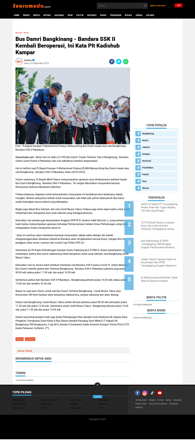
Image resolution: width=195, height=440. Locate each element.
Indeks (26, 15)
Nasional (59, 15)
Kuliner (150, 15)
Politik (80, 15)
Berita (36, 15)
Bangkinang (148, 133)
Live (178, 6)
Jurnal (139, 15)
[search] (122, 6)
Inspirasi (92, 15)
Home (16, 15)
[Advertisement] (156, 74)
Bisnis (103, 15)
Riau (144, 181)
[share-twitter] (118, 61)
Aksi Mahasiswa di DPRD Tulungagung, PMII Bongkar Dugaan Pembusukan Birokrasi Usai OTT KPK (159, 239)
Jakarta (146, 147)
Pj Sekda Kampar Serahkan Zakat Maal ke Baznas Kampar (158, 270)
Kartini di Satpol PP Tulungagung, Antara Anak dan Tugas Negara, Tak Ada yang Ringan (159, 207)
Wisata (128, 15)
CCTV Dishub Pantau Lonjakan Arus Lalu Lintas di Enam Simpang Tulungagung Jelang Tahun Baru (160, 223)
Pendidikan (115, 15)
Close (98, 397)
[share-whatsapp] (125, 61)
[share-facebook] (112, 61)
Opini (70, 15)
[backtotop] (97, 386)
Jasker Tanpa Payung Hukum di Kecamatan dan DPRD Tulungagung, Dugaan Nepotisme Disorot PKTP (160, 254)
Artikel (47, 15)
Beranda (20, 32)
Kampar (31, 339)
